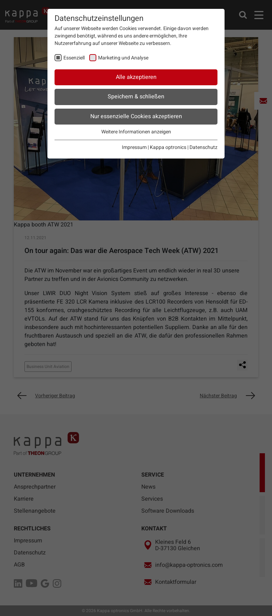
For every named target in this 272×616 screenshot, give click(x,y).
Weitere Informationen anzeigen (136, 132)
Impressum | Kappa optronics (154, 147)
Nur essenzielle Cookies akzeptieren (136, 116)
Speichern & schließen (136, 96)
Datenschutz (203, 147)
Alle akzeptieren (136, 77)
